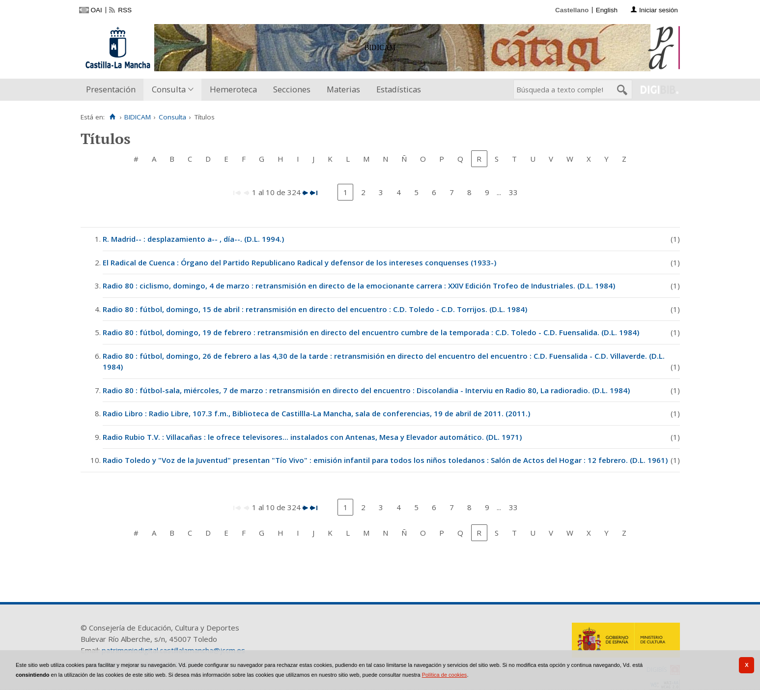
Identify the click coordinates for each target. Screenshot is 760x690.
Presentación (111, 89)
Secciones (291, 89)
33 (513, 192)
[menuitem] (113, 90)
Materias (343, 89)
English (607, 10)
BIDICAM (137, 117)
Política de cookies (444, 675)
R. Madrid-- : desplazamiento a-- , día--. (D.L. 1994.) (193, 239)
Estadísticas (398, 89)
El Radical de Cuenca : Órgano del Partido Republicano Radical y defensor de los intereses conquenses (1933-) (299, 262)
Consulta (169, 89)
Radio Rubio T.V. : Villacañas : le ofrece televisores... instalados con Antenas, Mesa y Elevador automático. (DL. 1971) (312, 437)
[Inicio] (113, 117)
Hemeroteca (233, 89)
